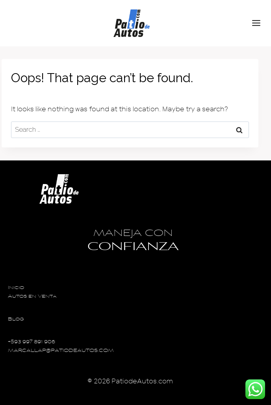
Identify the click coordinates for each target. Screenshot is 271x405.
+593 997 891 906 (31, 342)
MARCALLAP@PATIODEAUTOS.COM (61, 351)
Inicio (16, 288)
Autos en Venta (32, 297)
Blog (16, 319)
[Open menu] (259, 23)
